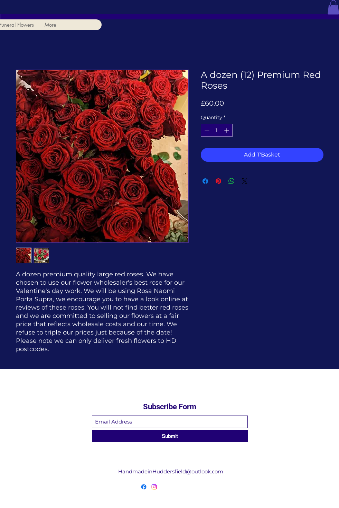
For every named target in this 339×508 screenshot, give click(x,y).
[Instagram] (154, 486)
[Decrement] (206, 130)
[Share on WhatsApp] (231, 181)
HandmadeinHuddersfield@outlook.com (170, 471)
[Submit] (170, 436)
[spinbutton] (216, 130)
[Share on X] (245, 181)
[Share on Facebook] (205, 181)
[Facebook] (143, 486)
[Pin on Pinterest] (218, 181)
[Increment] (227, 130)
